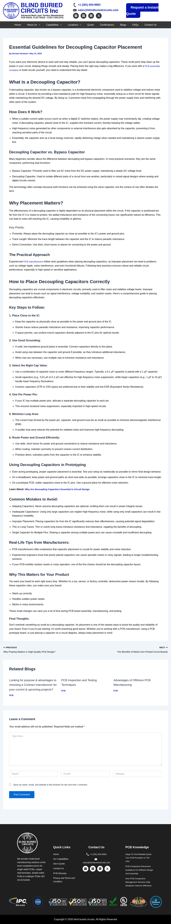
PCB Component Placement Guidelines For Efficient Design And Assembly (138, 869)
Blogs (126, 25)
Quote (90, 25)
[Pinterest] (83, 15)
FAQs (140, 25)
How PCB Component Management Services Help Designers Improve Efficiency (139, 881)
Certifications (108, 25)
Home (11, 25)
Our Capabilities (60, 859)
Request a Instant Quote (142, 10)
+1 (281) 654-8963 (89, 4)
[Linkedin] (91, 15)
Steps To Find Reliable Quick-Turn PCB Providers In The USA (139, 857)
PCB (11, 700)
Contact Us (157, 25)
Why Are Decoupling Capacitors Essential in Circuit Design (59, 489)
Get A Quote (59, 863)
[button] (34, 24)
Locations (73, 24)
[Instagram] (76, 15)
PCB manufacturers (34, 261)
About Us (29, 24)
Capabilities (51, 24)
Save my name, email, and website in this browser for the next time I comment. (50, 789)
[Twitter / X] (99, 15)
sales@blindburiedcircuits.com (98, 9)
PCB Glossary (60, 873)
